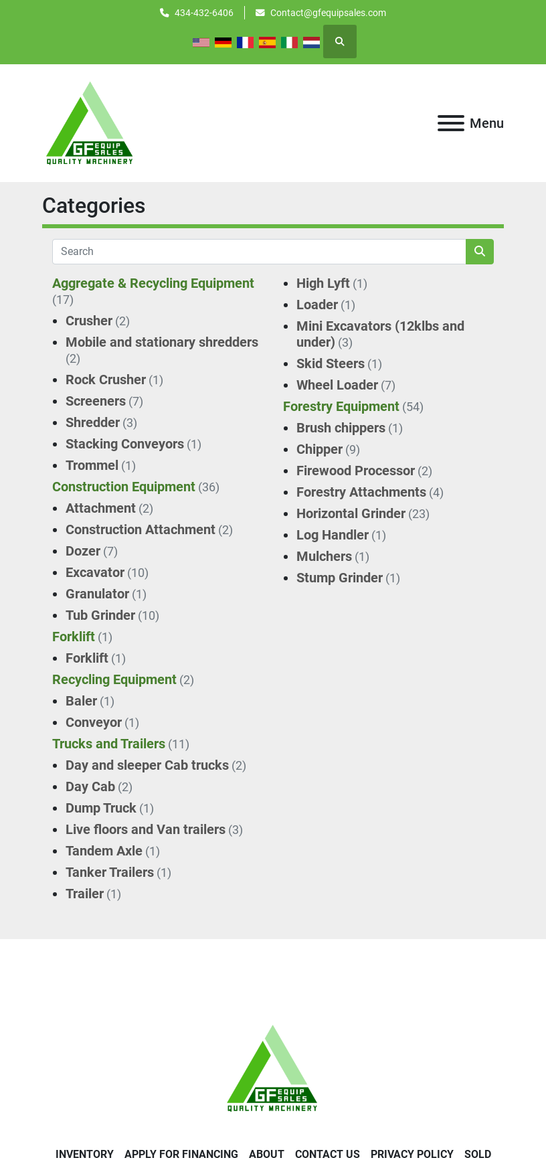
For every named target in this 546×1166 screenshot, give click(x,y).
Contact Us (327, 1154)
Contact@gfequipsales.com (328, 12)
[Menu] (451, 123)
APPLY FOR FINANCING (181, 1154)
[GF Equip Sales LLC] (273, 1067)
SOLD (477, 1154)
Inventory (85, 1154)
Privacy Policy (412, 1154)
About (266, 1154)
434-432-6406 (204, 12)
